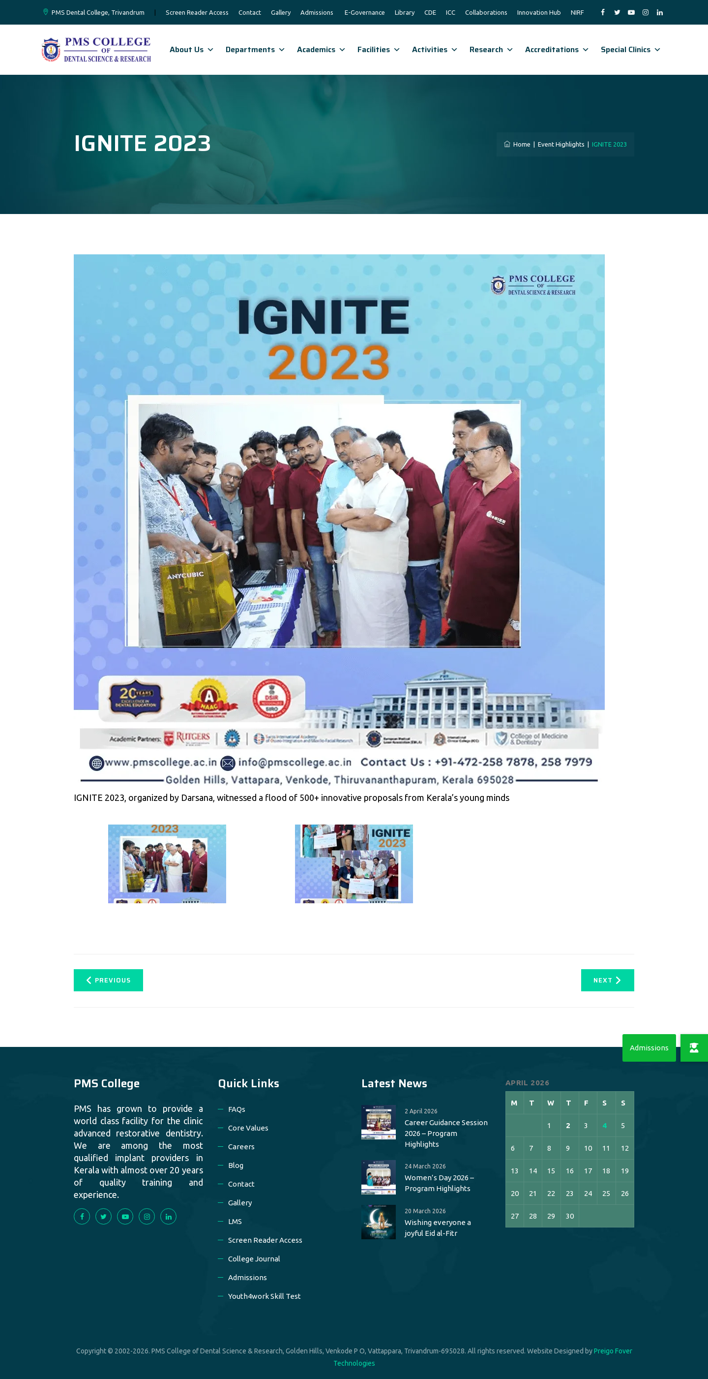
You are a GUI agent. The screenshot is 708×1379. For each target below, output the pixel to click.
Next (607, 980)
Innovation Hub (539, 12)
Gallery (281, 12)
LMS (235, 1221)
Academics (321, 49)
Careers (241, 1146)
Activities (435, 49)
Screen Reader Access (197, 12)
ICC (450, 12)
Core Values (248, 1128)
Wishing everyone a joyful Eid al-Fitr (438, 1227)
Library (404, 12)
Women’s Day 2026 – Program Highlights (439, 1183)
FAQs (236, 1109)
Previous (108, 980)
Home (517, 144)
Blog (235, 1165)
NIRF (577, 12)
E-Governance (365, 12)
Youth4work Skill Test (264, 1296)
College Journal (254, 1259)
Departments (256, 49)
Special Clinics (631, 49)
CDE (430, 12)
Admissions (316, 12)
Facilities (379, 49)
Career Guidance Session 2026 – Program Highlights (446, 1133)
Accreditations (557, 49)
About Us (192, 49)
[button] (694, 1048)
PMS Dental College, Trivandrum (98, 12)
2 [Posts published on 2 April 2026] (568, 1125)
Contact (249, 12)
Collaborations (486, 12)
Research (492, 49)
